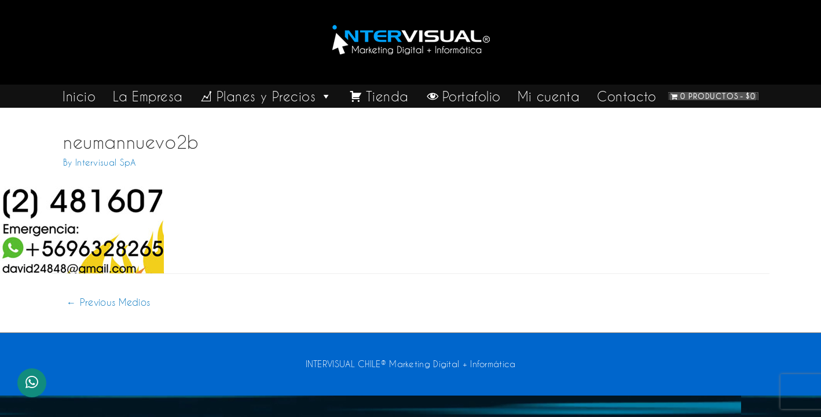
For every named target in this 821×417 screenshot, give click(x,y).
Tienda (387, 96)
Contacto (627, 96)
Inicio (79, 96)
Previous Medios (108, 302)
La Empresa (147, 96)
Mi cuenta (549, 96)
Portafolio (471, 96)
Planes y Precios (274, 96)
